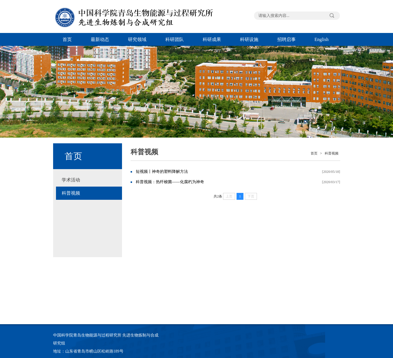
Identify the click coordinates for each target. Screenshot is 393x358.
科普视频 (71, 193)
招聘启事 (286, 39)
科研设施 (249, 39)
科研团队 (174, 39)
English (322, 39)
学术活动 (71, 179)
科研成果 (212, 39)
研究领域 (137, 39)
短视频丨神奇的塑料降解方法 (162, 171)
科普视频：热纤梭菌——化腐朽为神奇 (170, 182)
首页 (67, 39)
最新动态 (100, 39)
